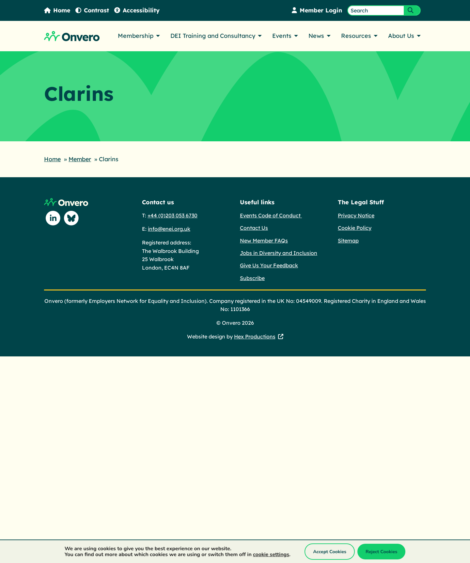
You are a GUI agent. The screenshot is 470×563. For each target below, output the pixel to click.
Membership (135, 35)
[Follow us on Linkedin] (53, 218)
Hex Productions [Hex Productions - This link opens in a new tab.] (254, 336)
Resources (356, 35)
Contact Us (254, 227)
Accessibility (138, 10)
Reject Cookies (381, 551)
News (316, 35)
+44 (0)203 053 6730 (172, 215)
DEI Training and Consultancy (212, 35)
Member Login (316, 10)
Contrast (93, 10)
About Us (401, 35)
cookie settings (271, 554)
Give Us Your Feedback (269, 265)
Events (281, 35)
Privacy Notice (356, 215)
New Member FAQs (264, 240)
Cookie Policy (354, 227)
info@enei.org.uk (169, 228)
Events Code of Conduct (271, 215)
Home (57, 10)
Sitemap (348, 240)
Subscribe (252, 277)
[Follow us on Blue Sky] (71, 218)
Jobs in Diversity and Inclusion (278, 252)
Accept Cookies (329, 551)
